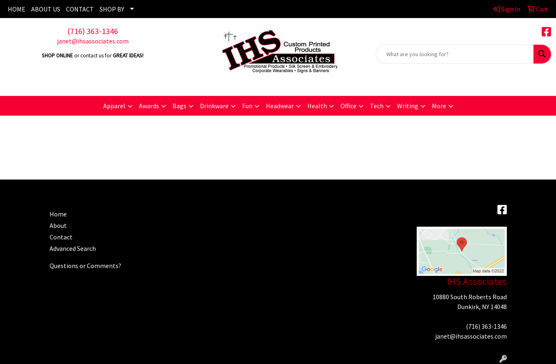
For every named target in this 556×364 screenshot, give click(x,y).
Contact (61, 237)
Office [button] (348, 106)
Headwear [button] (280, 106)
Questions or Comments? (85, 266)
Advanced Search (73, 248)
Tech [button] (377, 106)
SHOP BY (112, 9)
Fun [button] (247, 106)
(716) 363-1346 (92, 31)
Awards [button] (149, 106)
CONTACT (80, 9)
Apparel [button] (114, 106)
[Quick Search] (455, 54)
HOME (16, 9)
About (58, 225)
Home (58, 214)
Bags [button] (179, 106)
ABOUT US (45, 9)
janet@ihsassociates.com (93, 41)
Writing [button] (407, 106)
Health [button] (317, 106)
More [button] (439, 106)
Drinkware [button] (214, 106)
